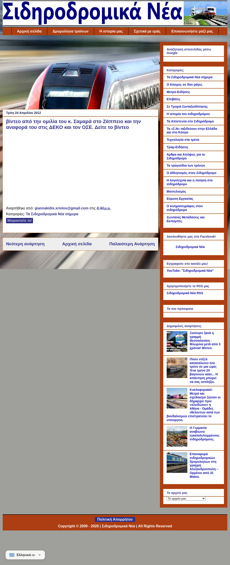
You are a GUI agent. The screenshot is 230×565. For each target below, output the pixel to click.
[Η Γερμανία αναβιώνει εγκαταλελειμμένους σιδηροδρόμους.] (178, 445)
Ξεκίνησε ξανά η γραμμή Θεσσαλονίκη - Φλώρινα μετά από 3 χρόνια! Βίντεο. (205, 340)
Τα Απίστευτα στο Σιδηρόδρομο (190, 121)
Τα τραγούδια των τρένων (186, 165)
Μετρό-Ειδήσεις (178, 92)
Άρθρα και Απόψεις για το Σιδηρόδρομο (186, 156)
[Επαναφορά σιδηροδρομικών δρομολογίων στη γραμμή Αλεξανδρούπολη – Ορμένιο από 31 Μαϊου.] (178, 472)
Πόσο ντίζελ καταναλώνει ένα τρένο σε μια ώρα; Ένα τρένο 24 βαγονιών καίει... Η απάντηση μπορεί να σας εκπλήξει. (204, 370)
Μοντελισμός (176, 191)
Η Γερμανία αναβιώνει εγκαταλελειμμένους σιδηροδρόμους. (205, 433)
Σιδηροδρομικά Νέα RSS (185, 293)
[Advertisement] (80, 73)
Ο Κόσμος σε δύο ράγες (184, 84)
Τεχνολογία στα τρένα (183, 139)
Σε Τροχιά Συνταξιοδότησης (187, 106)
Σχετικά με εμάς (147, 31)
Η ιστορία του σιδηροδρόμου (188, 114)
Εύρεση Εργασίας (180, 198)
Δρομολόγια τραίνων (70, 31)
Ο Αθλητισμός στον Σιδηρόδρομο (191, 173)
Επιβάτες (173, 99)
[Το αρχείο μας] (186, 498)
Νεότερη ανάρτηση (25, 243)
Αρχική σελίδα (29, 31)
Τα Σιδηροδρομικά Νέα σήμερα (52, 214)
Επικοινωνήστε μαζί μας (192, 31)
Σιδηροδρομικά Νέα (190, 247)
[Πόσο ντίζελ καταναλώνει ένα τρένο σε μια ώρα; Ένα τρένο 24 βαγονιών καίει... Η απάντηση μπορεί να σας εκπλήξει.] (178, 377)
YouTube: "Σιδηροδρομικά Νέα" (190, 270)
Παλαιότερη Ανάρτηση (132, 243)
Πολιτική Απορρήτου (115, 519)
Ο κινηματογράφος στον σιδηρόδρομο (185, 208)
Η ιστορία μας (111, 31)
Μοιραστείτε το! (19, 220)
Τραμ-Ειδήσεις (177, 147)
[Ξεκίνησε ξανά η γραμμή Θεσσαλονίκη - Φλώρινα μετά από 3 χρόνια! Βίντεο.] (178, 350)
